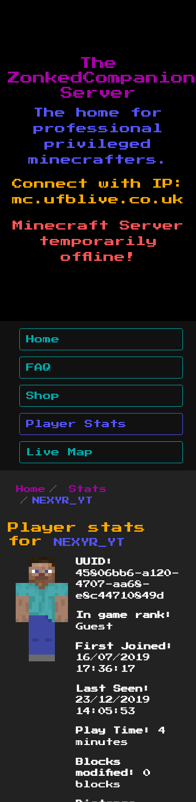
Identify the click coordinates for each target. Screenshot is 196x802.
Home (43, 339)
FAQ (38, 367)
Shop (43, 396)
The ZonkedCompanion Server (102, 78)
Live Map (59, 452)
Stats (88, 489)
